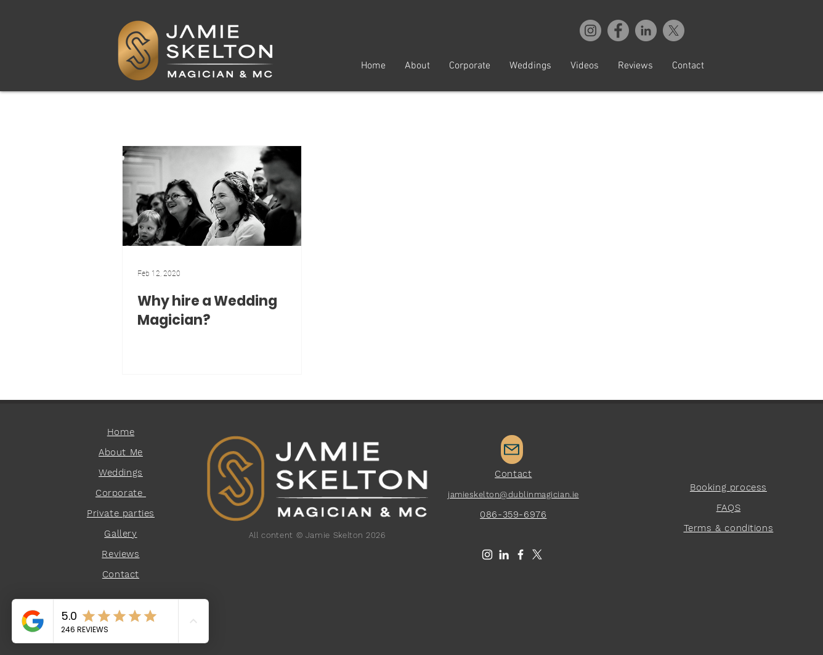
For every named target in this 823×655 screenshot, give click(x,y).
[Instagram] (590, 30)
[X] (673, 30)
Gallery (120, 533)
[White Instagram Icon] (487, 554)
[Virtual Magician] (646, 30)
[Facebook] (618, 30)
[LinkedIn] (504, 554)
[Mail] (512, 449)
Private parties (121, 513)
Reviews (120, 553)
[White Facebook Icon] (520, 554)
